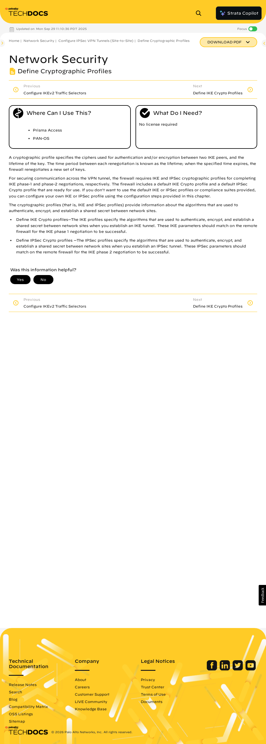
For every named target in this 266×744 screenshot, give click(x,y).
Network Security (38, 40)
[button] (262, 595)
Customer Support (92, 694)
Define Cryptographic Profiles (163, 40)
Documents (151, 701)
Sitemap (17, 721)
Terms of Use (153, 694)
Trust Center (152, 687)
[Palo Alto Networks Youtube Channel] (250, 669)
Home (14, 40)
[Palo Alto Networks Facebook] (212, 669)
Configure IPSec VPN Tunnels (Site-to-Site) (95, 40)
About (80, 680)
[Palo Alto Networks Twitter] (238, 669)
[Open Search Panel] (200, 13)
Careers (82, 687)
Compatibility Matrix (28, 706)
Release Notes (23, 684)
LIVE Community (91, 701)
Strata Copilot (238, 13)
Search (15, 692)
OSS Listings (21, 714)
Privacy (148, 680)
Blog (13, 699)
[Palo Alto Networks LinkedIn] (225, 669)
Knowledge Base (91, 709)
